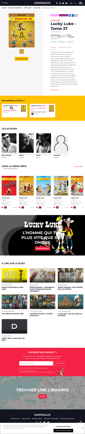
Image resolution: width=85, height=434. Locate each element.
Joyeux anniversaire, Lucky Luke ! (12, 288)
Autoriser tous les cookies (63, 431)
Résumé (53, 47)
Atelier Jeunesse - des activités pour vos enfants (70, 288)
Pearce (69, 35)
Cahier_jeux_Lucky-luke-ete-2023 (13, 339)
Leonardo (71, 37)
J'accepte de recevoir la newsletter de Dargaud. (35, 368)
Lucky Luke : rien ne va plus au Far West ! (70, 315)
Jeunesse (54, 15)
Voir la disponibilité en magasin (38, 113)
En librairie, (38, 109)
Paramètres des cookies (67, 418)
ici (53, 372)
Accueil (4, 8)
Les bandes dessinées (14, 8)
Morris (60, 37)
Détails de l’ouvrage (65, 47)
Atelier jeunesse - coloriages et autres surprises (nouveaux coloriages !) (42, 289)
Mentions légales (37, 418)
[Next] (81, 191)
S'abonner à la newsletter (51, 418)
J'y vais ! (42, 396)
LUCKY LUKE (27, 8)
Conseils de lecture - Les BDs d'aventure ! (41, 314)
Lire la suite (54, 90)
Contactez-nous (15, 418)
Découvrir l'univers (42, 248)
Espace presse (25, 418)
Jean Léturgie (55, 35)
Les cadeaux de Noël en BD (12, 314)
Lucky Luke (36, 8)
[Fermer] (82, 429)
